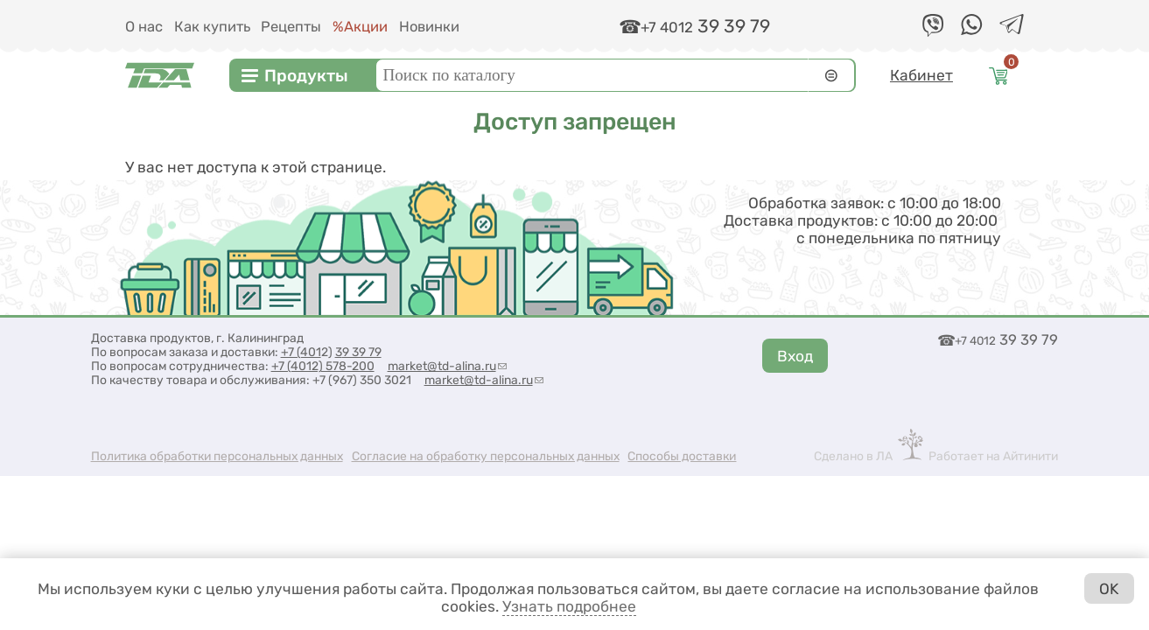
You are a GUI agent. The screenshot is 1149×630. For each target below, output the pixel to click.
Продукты (306, 76)
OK (1108, 589)
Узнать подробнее (569, 606)
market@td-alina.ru (447, 366)
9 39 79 (362, 352)
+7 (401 (301, 352)
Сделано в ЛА (853, 456)
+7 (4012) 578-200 (323, 366)
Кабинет (921, 75)
